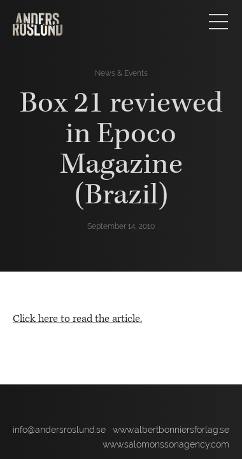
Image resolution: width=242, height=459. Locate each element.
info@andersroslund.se (59, 430)
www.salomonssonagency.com (166, 444)
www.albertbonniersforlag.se (171, 430)
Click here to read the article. (77, 319)
